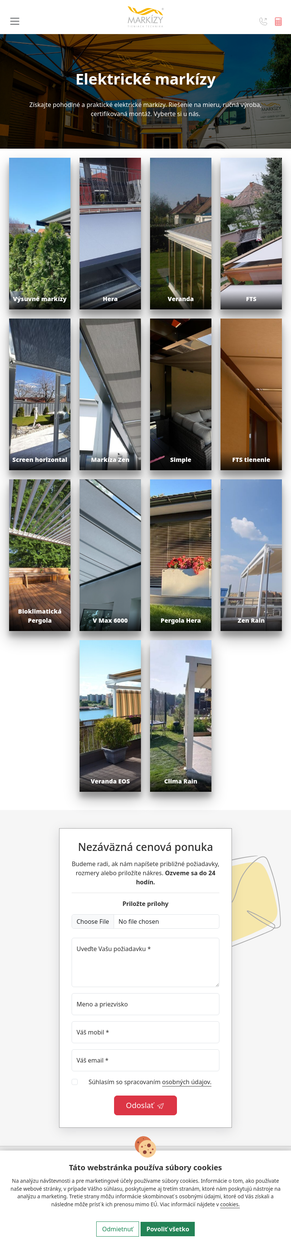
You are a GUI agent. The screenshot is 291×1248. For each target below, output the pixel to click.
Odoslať (145, 1105)
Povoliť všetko (167, 1229)
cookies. (230, 1204)
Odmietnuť (117, 1229)
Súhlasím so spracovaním (150, 1082)
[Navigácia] (15, 21)
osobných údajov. (187, 1082)
